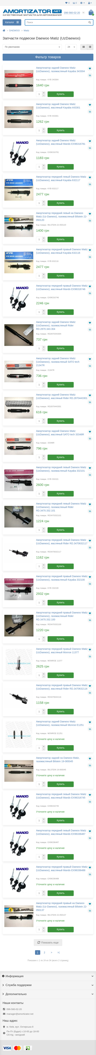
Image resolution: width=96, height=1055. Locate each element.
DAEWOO (14, 30)
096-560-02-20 (14, 1009)
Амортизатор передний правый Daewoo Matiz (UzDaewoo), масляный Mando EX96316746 (61, 287)
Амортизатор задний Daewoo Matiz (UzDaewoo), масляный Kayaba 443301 (58, 106)
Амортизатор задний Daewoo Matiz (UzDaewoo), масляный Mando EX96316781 (60, 142)
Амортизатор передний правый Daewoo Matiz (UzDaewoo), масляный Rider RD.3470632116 (61, 687)
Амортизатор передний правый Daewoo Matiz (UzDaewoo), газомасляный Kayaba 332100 (61, 578)
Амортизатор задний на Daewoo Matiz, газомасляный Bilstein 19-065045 (58, 759)
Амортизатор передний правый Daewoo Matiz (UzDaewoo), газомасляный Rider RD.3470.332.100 (61, 616)
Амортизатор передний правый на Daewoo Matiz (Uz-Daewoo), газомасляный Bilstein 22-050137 (61, 906)
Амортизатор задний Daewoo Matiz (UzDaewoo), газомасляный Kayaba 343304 (60, 69)
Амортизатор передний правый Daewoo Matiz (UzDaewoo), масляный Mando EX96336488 (61, 868)
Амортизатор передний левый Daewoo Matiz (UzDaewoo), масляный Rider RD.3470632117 (61, 542)
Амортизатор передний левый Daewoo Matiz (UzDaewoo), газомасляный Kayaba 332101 (61, 469)
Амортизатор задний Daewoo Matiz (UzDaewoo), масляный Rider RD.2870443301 (61, 396)
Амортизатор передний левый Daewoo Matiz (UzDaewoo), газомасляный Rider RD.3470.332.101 (61, 507)
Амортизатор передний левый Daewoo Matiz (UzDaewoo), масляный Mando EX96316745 (61, 796)
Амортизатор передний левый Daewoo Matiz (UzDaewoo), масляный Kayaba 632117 (61, 178)
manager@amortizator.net (20, 1014)
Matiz (26, 30)
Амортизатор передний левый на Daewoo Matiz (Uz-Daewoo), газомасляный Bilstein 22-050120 (61, 216)
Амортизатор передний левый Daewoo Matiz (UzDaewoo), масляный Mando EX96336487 (61, 832)
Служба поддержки (48, 985)
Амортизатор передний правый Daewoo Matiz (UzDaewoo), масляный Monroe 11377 (61, 650)
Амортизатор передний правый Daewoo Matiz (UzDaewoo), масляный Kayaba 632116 (61, 251)
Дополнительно (48, 994)
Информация (48, 976)
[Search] (59, 22)
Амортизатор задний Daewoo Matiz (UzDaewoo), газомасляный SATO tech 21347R (57, 362)
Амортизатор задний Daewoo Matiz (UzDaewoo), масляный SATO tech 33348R (60, 433)
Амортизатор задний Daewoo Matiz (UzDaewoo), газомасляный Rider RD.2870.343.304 (55, 325)
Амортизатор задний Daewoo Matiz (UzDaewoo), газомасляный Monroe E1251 (60, 723)
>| (58, 952)
